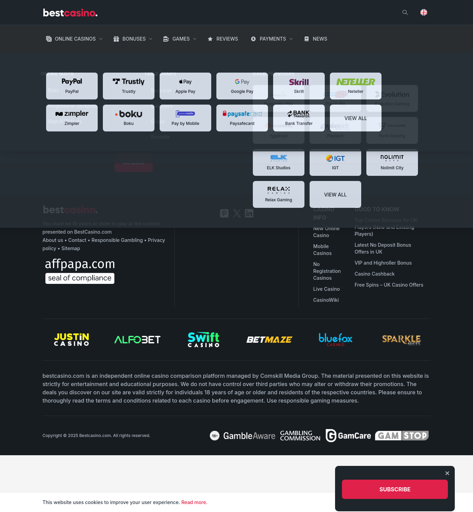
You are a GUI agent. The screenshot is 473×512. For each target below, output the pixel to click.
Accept (419, 502)
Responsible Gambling (117, 240)
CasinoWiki (326, 300)
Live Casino (326, 289)
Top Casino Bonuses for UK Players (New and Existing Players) (386, 227)
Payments (273, 39)
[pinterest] (224, 213)
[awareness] (249, 435)
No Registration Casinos (327, 271)
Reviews (227, 39)
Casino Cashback (375, 274)
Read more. (194, 502)
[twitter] (237, 213)
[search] (404, 12)
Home (50, 58)
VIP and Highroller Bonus (383, 263)
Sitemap (70, 248)
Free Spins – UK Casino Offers (389, 285)
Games (181, 39)
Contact (77, 240)
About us (53, 240)
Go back (134, 162)
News (320, 39)
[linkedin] (249, 213)
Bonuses (134, 39)
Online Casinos (75, 39)
